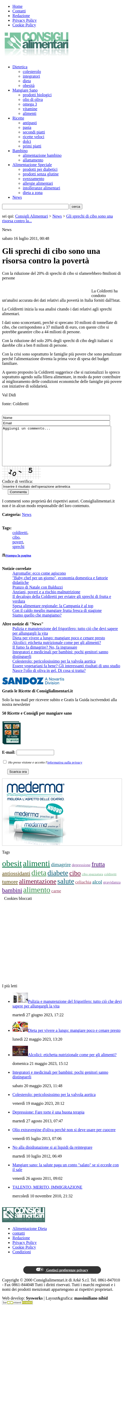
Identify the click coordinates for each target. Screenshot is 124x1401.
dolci (27, 141)
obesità (28, 85)
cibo (16, 545)
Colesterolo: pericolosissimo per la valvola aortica (54, 669)
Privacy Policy (24, 20)
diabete (57, 881)
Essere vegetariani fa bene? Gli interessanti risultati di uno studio (66, 673)
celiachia (83, 889)
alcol (97, 889)
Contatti (19, 11)
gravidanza (111, 890)
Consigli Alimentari (31, 216)
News (17, 197)
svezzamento (33, 178)
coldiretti (19, 540)
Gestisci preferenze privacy (62, 1277)
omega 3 (30, 104)
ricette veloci (33, 137)
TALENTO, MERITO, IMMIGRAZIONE (47, 1195)
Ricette (18, 118)
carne (56, 898)
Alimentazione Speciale (32, 164)
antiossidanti (16, 881)
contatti (18, 1241)
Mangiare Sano (25, 90)
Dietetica (19, 67)
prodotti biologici (37, 95)
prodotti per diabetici (40, 169)
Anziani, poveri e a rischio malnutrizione (46, 599)
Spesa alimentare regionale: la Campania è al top (52, 613)
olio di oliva (33, 99)
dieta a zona (32, 192)
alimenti (29, 113)
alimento (36, 897)
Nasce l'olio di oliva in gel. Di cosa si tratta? (49, 678)
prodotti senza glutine (41, 174)
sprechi (18, 554)
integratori (31, 76)
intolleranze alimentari (41, 188)
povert (17, 549)
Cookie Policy (24, 25)
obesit (12, 871)
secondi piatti (34, 132)
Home (17, 6)
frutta (98, 872)
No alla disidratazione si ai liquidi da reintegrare (52, 1155)
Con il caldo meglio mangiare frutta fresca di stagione (57, 618)
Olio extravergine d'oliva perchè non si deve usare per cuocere (63, 1137)
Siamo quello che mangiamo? (37, 623)
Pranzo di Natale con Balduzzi (37, 595)
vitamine (30, 109)
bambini (12, 898)
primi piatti (32, 146)
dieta (27, 81)
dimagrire (61, 872)
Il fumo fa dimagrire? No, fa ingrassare (44, 655)
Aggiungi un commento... (63, 450)
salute (65, 889)
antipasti (30, 123)
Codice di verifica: (17, 489)
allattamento (33, 160)
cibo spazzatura (92, 882)
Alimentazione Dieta (29, 1236)
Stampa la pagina (18, 563)
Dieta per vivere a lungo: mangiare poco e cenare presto (58, 645)
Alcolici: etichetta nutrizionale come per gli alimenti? (56, 650)
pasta (27, 127)
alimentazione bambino (42, 155)
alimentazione (37, 889)
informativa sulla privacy (64, 770)
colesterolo (32, 71)
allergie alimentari (38, 183)
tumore (10, 889)
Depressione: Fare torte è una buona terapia (48, 1120)
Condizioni (21, 1259)
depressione (81, 872)
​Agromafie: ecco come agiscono (39, 581)
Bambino (20, 151)
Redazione (21, 15)
